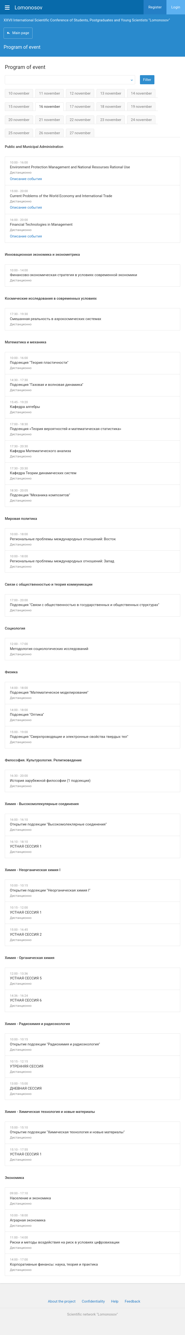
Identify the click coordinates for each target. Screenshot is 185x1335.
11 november (49, 93)
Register (155, 7)
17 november (80, 106)
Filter (147, 80)
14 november (141, 93)
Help (115, 1301)
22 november (80, 120)
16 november (49, 106)
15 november (18, 106)
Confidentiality (93, 1301)
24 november (141, 120)
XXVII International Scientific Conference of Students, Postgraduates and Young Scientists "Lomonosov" (87, 20)
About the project (62, 1301)
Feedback (132, 1301)
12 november (80, 93)
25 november (18, 133)
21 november (49, 120)
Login (175, 7)
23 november (110, 120)
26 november (49, 133)
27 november (80, 133)
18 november (110, 106)
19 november (141, 106)
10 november (18, 93)
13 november (110, 93)
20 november (18, 120)
